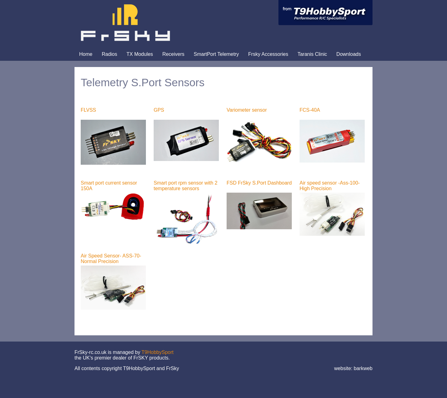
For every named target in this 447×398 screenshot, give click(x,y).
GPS (159, 110)
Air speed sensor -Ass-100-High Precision (330, 185)
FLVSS (88, 110)
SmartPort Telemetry (216, 54)
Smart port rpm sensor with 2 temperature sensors (185, 185)
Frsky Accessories (268, 54)
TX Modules (140, 54)
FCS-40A (310, 110)
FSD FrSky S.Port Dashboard (259, 183)
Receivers (173, 54)
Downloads (348, 54)
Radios (109, 54)
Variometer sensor (247, 110)
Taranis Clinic (312, 54)
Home (86, 54)
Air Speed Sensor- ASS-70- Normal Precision (111, 258)
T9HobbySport (158, 352)
